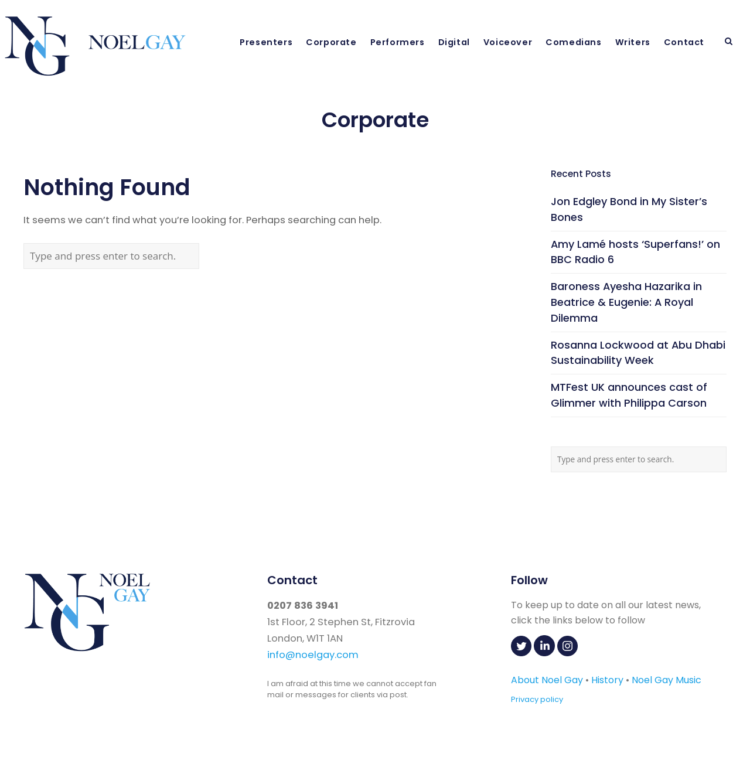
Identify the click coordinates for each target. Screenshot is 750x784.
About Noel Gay (547, 680)
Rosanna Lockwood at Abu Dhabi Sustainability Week (638, 353)
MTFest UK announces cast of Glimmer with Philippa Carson (629, 395)
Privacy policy (537, 699)
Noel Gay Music (666, 680)
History (607, 680)
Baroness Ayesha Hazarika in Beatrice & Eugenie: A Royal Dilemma (626, 302)
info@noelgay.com (313, 655)
